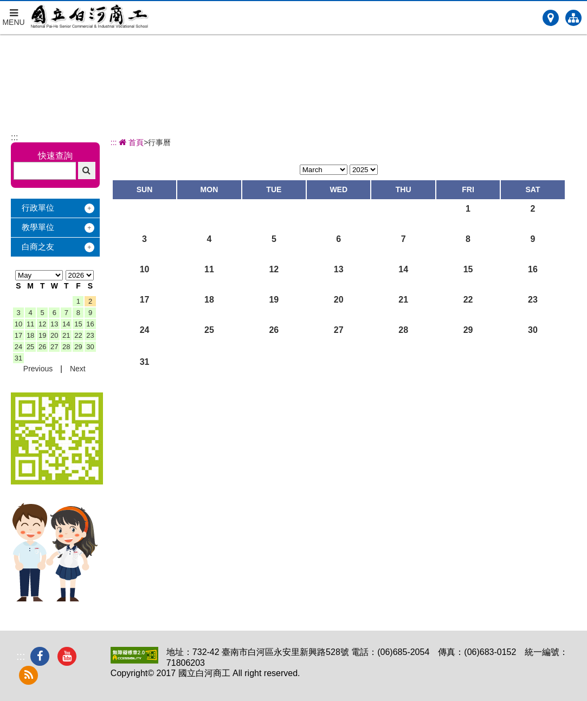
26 (42, 347)
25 (30, 347)
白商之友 (38, 246)
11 (30, 324)
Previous (38, 368)
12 (42, 324)
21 (66, 335)
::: (14, 137)
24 (18, 347)
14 (66, 324)
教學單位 (38, 227)
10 (18, 324)
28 (66, 347)
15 (78, 324)
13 (54, 324)
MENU (13, 14)
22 (78, 335)
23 (90, 335)
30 (90, 347)
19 (42, 335)
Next (78, 368)
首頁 (130, 142)
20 (54, 335)
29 (78, 347)
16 (90, 324)
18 (30, 335)
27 (54, 347)
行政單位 (38, 207)
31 (18, 358)
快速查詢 (55, 155)
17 (18, 335)
